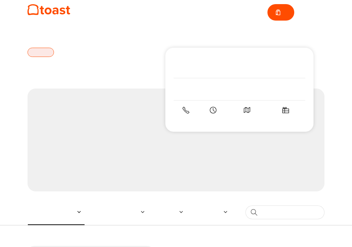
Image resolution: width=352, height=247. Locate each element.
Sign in (312, 12)
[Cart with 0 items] (280, 12)
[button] (55, 212)
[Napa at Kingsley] (49, 9)
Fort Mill (62, 32)
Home (35, 32)
